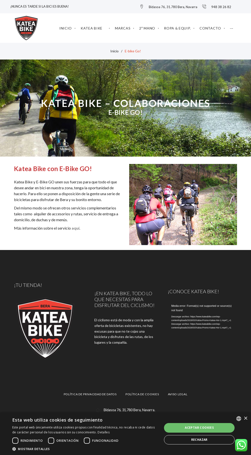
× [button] (245, 418)
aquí (75, 226)
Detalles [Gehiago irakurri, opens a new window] (103, 432)
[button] (85, 448)
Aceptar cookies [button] (199, 428)
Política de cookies (142, 393)
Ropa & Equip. (177, 27)
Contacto (210, 27)
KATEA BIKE (91, 27)
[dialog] (125, 433)
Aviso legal (178, 393)
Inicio (65, 27)
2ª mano (147, 27)
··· (231, 27)
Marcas (122, 27)
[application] (202, 321)
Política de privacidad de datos (90, 393)
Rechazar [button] (199, 440)
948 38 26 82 (221, 6)
